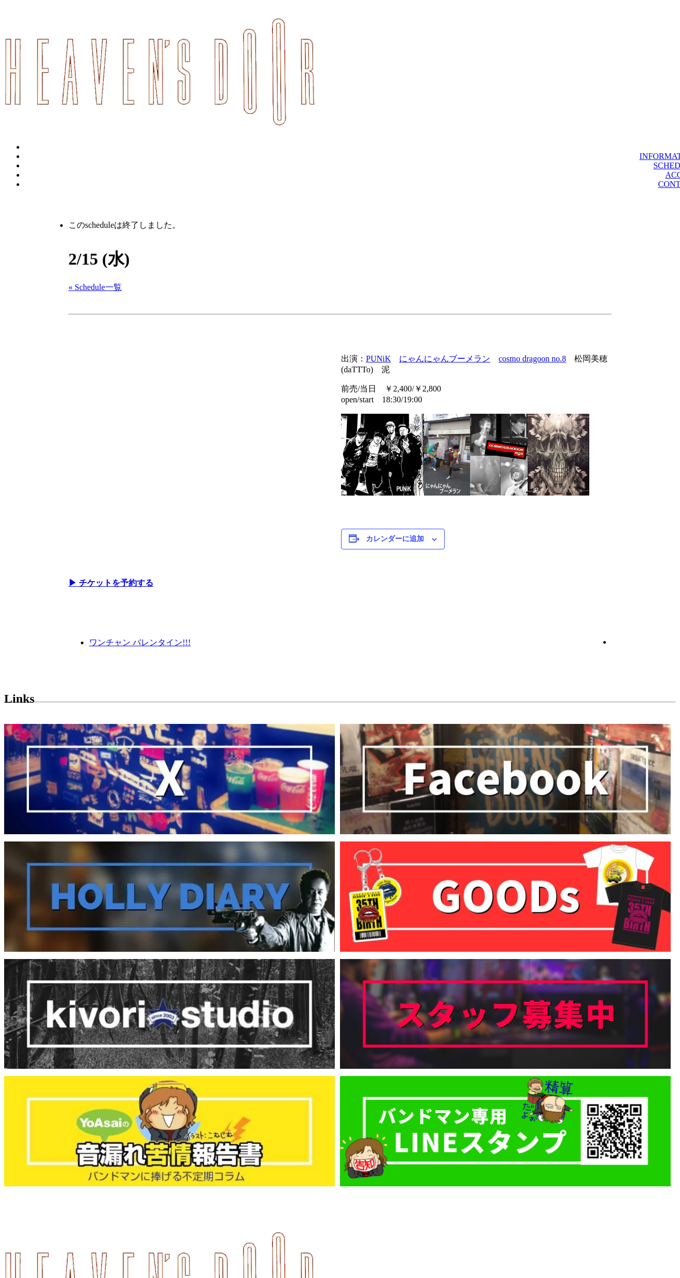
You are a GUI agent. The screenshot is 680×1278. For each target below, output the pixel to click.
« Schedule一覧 (95, 287)
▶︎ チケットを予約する (110, 582)
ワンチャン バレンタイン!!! (140, 642)
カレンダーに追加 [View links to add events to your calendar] (395, 539)
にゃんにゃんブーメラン (444, 358)
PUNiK (378, 358)
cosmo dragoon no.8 (532, 358)
